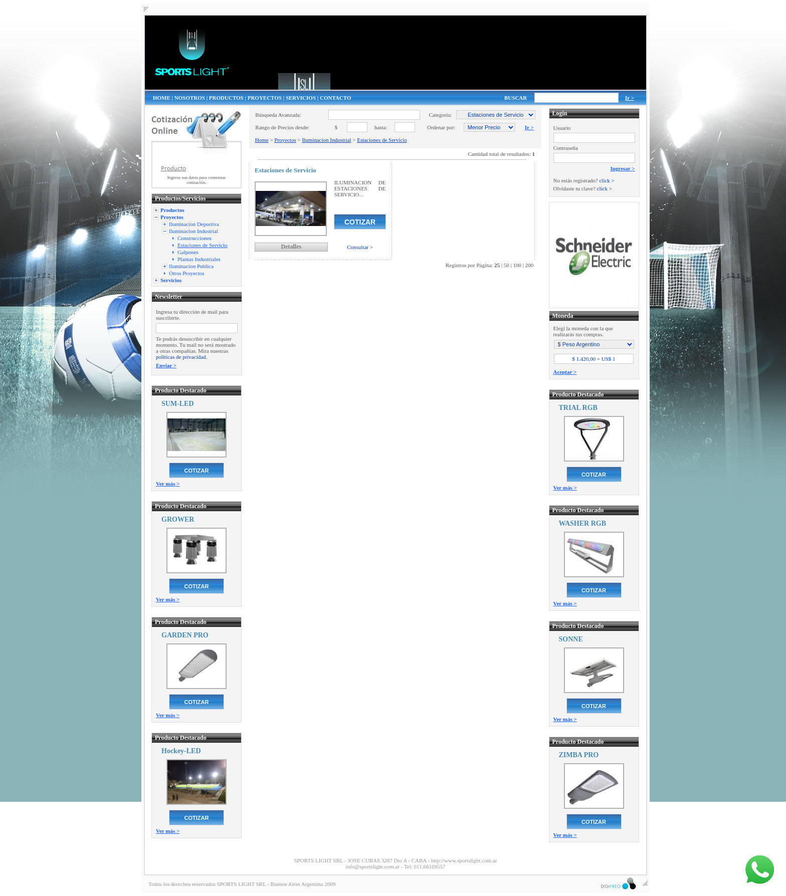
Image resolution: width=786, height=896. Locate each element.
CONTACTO (335, 98)
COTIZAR (196, 471)
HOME (161, 98)
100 (517, 265)
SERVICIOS (301, 98)
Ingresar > (623, 168)
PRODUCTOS (226, 98)
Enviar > (166, 365)
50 (506, 265)
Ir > (629, 98)
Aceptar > (565, 372)
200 (529, 265)
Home (262, 140)
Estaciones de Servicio (382, 140)
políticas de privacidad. (181, 357)
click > (606, 180)
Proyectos (285, 140)
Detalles (291, 246)
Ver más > (167, 484)
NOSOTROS (189, 98)
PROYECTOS (265, 98)
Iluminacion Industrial (326, 140)
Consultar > (360, 247)
